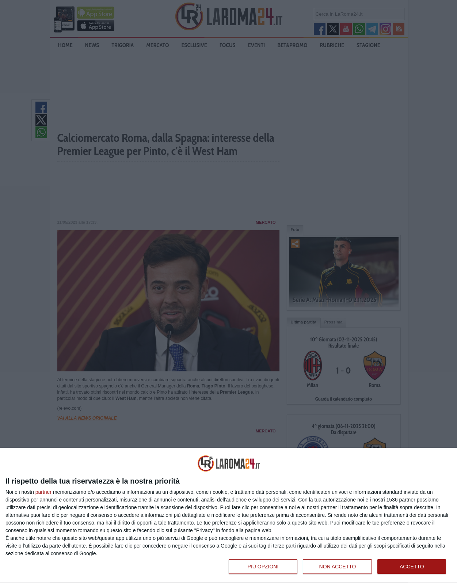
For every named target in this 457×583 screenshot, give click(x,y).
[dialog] (228, 515)
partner (43, 492)
